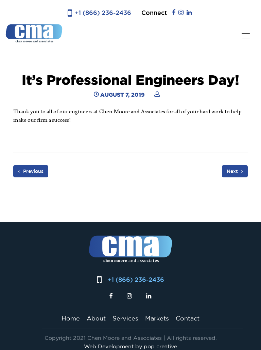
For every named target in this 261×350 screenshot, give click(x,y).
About (96, 318)
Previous (31, 171)
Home (71, 318)
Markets (157, 318)
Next (235, 171)
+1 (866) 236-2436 (103, 12)
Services (125, 318)
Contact (187, 318)
